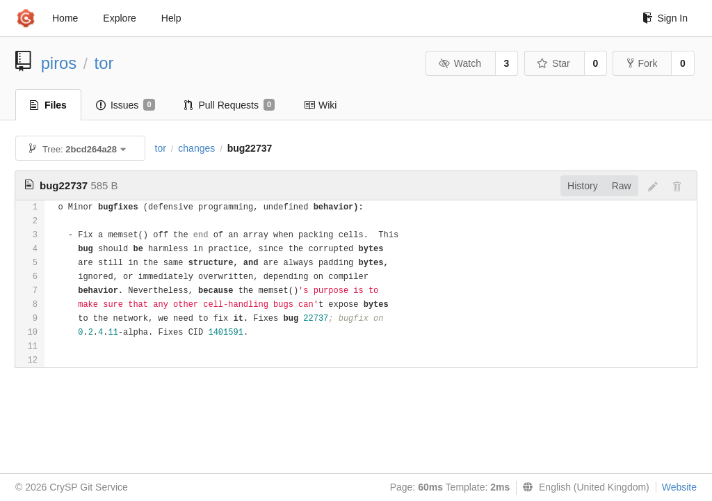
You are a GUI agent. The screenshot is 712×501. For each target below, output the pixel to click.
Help (171, 18)
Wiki (320, 105)
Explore (119, 18)
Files (48, 105)
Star (553, 63)
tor (104, 63)
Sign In (665, 18)
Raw (621, 185)
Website (679, 487)
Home (65, 18)
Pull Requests (229, 105)
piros (59, 63)
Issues (125, 105)
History (582, 185)
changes (196, 148)
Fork (642, 63)
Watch (459, 63)
